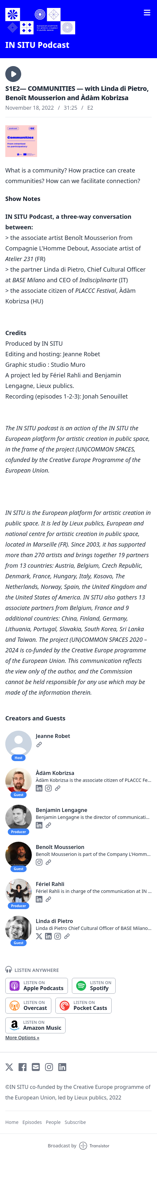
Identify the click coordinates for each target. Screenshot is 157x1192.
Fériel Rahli (50, 884)
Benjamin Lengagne (61, 810)
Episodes (32, 1122)
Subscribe (75, 1122)
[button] (13, 74)
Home (12, 1122)
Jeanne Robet (53, 736)
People (53, 1122)
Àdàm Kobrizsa (55, 773)
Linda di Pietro (54, 921)
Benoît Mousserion (60, 847)
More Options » (22, 1037)
